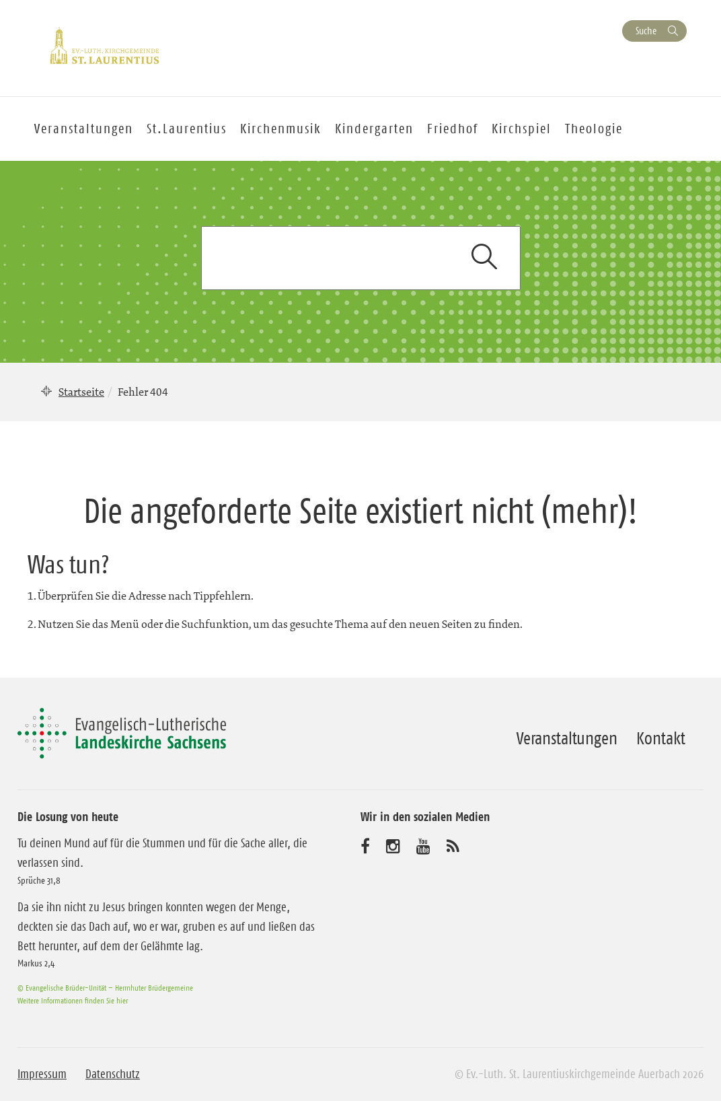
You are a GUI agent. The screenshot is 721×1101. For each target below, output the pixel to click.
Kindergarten (374, 128)
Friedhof (452, 128)
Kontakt (660, 738)
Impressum (42, 1074)
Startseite (81, 391)
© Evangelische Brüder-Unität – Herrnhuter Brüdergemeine (105, 988)
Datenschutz (112, 1074)
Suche (646, 30)
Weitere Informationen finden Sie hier (72, 1000)
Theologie (594, 128)
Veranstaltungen (567, 738)
